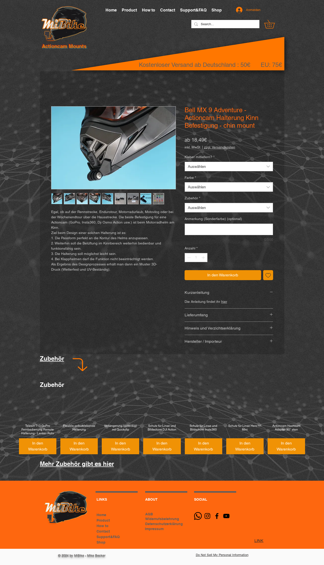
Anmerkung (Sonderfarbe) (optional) (213, 219)
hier (224, 302)
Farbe (190, 178)
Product (103, 520)
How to (102, 526)
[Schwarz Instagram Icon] (207, 516)
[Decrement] (188, 257)
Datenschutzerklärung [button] (164, 524)
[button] (273, 24)
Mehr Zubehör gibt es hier (77, 463)
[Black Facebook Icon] (217, 516)
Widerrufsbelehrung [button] (162, 519)
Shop (101, 542)
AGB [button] (149, 514)
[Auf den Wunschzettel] (268, 275)
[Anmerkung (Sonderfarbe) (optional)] (229, 229)
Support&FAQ (108, 537)
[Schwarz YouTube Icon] (226, 516)
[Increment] (204, 257)
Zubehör (192, 198)
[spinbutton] (196, 257)
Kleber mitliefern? (200, 157)
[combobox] (229, 166)
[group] (162, 424)
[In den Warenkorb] (37, 446)
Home (101, 515)
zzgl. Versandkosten (219, 147)
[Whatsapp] (198, 516)
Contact (103, 531)
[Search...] (225, 24)
